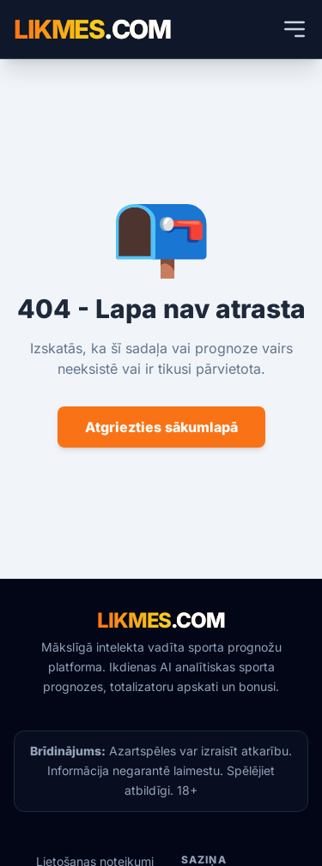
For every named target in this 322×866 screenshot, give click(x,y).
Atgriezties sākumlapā (161, 427)
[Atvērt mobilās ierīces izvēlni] (294, 29)
